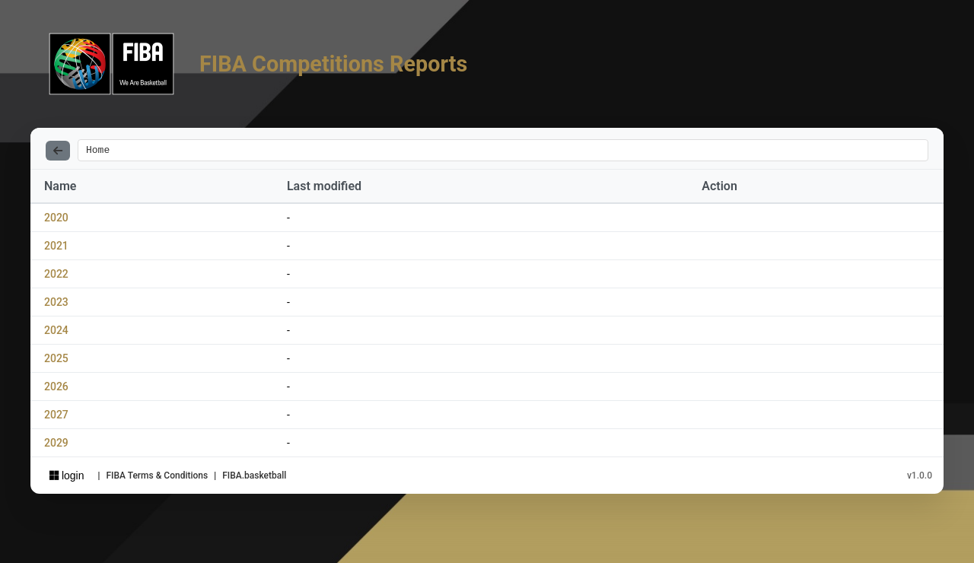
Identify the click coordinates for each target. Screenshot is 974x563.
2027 (56, 417)
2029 (56, 445)
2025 (56, 361)
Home (98, 151)
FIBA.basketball (254, 477)
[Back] (58, 151)
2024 (56, 332)
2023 (56, 304)
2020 (56, 220)
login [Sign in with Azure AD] (66, 478)
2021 (56, 248)
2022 (56, 276)
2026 (56, 389)
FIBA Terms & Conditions (157, 477)
